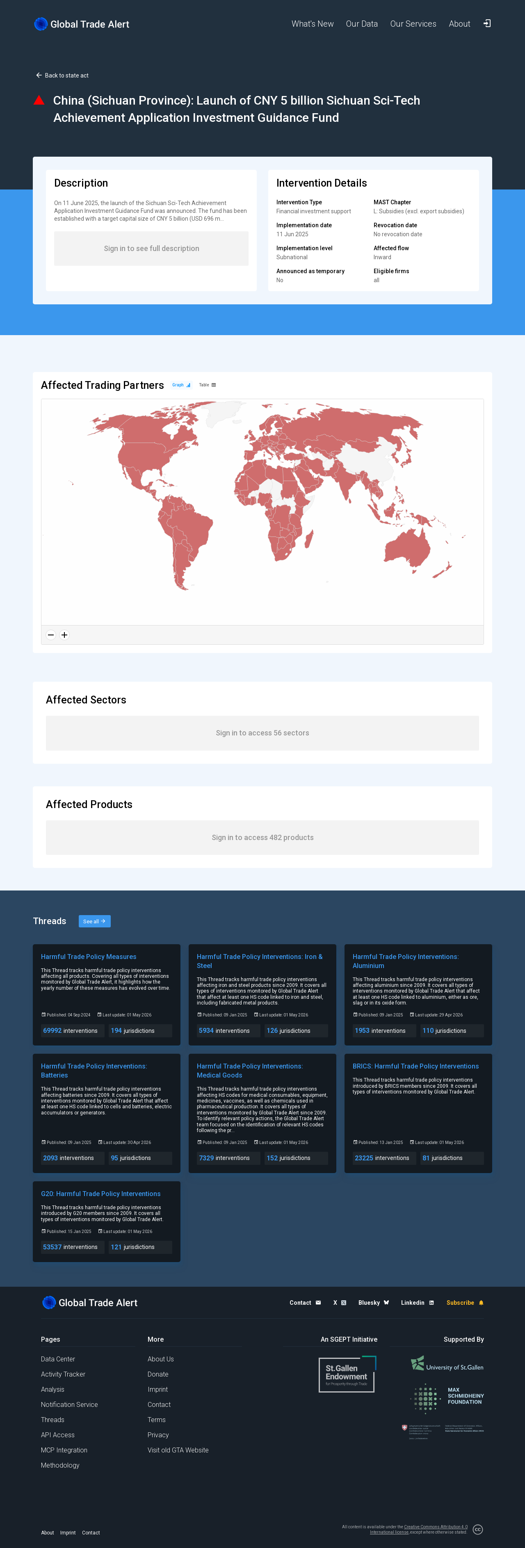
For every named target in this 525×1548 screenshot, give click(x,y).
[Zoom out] (51, 635)
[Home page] (88, 24)
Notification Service (69, 1405)
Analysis (52, 1389)
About (47, 1533)
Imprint (158, 1389)
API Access (58, 1435)
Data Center (58, 1359)
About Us (161, 1359)
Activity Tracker (63, 1374)
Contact (159, 1405)
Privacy (158, 1435)
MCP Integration (64, 1450)
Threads (52, 1420)
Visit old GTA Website (178, 1450)
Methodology (60, 1465)
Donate (158, 1374)
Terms (157, 1420)
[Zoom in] (64, 635)
